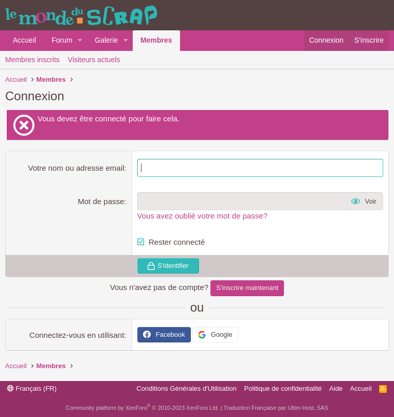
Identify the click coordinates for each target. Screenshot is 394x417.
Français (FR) (32, 388)
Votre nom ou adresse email (76, 168)
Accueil (24, 40)
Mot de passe (101, 201)
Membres (156, 40)
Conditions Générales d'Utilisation (186, 388)
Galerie (106, 40)
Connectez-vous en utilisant (76, 335)
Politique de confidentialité (283, 388)
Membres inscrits (32, 60)
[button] (80, 40)
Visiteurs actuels (94, 60)
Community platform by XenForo (142, 408)
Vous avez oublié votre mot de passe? (202, 215)
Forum (61, 40)
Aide (336, 388)
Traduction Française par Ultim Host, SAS (275, 408)
